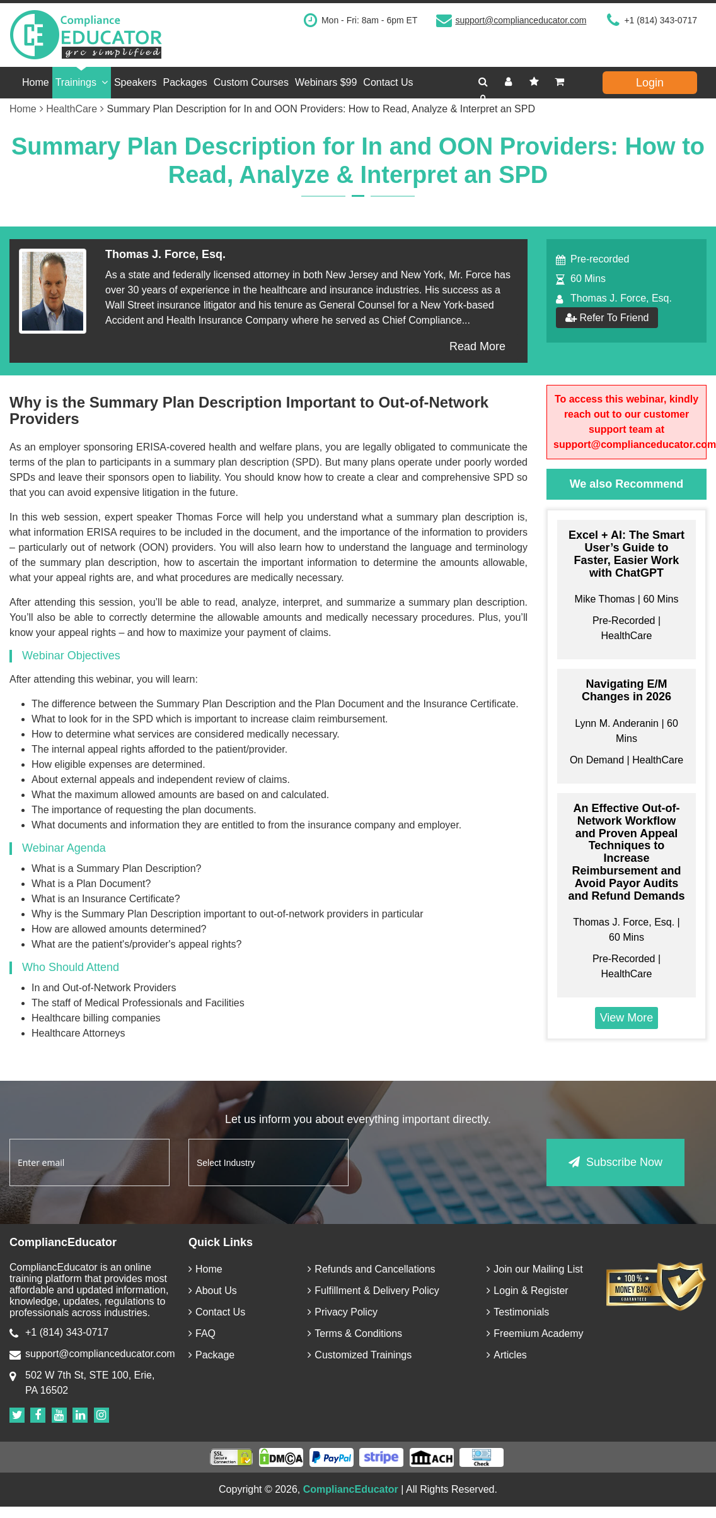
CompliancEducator (350, 1489)
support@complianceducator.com (520, 20)
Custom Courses (251, 82)
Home (35, 82)
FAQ (202, 1333)
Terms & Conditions (355, 1333)
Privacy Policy (343, 1312)
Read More (477, 346)
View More (627, 1017)
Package (211, 1355)
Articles (506, 1355)
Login (650, 82)
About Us (212, 1290)
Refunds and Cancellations (371, 1269)
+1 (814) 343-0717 (660, 20)
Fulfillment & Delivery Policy (373, 1290)
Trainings (81, 82)
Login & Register (527, 1290)
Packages (185, 82)
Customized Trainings (360, 1355)
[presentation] (463, 1163)
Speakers (135, 82)
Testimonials (518, 1312)
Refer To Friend (607, 317)
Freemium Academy (535, 1333)
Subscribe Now (615, 1162)
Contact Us (388, 82)
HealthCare (75, 108)
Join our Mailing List (534, 1269)
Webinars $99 (326, 82)
